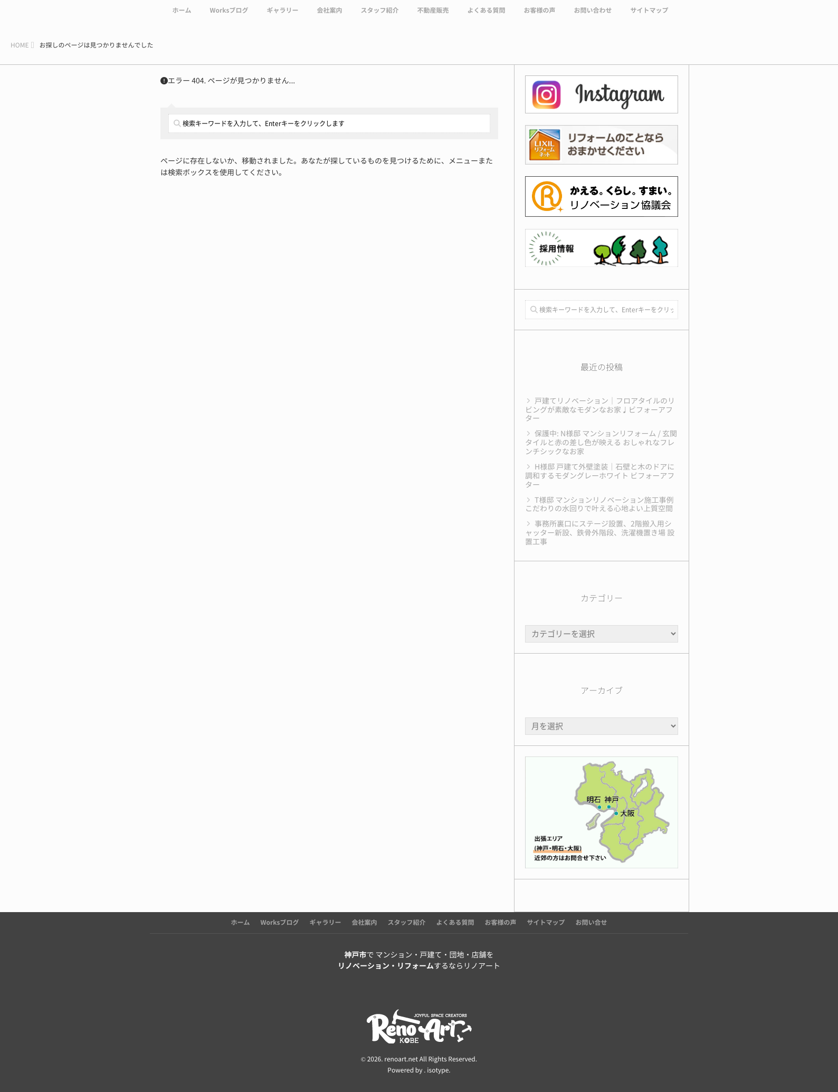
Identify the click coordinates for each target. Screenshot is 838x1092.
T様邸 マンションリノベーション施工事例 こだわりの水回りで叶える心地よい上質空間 (599, 504)
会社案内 (329, 16)
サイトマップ (650, 16)
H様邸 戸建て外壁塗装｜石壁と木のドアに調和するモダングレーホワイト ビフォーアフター (599, 475)
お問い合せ (591, 922)
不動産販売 (433, 16)
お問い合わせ (593, 16)
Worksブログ (229, 16)
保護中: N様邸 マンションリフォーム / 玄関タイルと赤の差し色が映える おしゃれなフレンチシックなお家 (601, 442)
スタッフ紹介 (379, 16)
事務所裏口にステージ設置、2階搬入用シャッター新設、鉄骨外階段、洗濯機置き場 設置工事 (599, 532)
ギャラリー (282, 16)
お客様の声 (539, 16)
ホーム (181, 16)
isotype (438, 1070)
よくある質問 (486, 16)
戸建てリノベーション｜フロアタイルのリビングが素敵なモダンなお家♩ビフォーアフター (600, 410)
